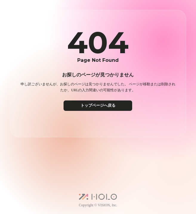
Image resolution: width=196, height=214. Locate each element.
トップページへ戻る (98, 105)
